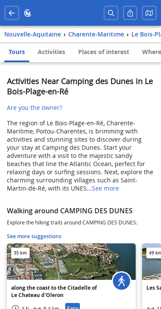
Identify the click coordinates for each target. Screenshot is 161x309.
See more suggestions (34, 236)
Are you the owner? (34, 107)
